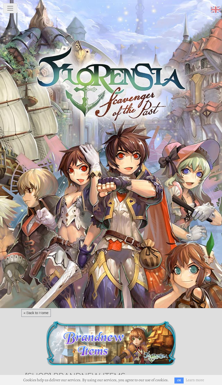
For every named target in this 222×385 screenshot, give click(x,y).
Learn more (195, 380)
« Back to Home (36, 313)
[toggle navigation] (10, 8)
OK (179, 380)
